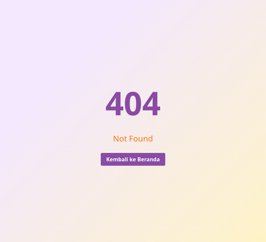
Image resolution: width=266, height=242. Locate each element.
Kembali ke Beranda (133, 159)
